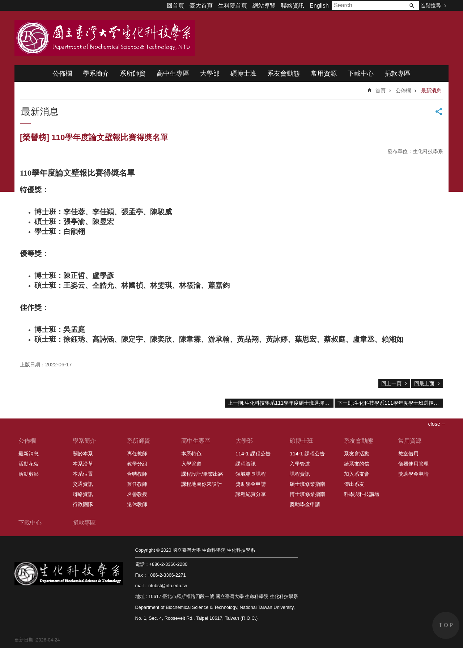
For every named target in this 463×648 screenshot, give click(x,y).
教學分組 (137, 464)
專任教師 (137, 453)
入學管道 (191, 464)
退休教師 (137, 504)
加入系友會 (356, 474)
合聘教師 (137, 474)
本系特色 (191, 453)
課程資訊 (245, 464)
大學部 (210, 73)
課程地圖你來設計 (201, 484)
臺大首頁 (201, 6)
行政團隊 (83, 504)
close (434, 424)
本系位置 (83, 474)
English (319, 6)
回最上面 (424, 383)
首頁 (380, 90)
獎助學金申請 (250, 484)
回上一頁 (391, 383)
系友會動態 (283, 73)
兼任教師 (137, 484)
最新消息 (431, 90)
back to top (445, 625)
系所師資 (133, 73)
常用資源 (324, 73)
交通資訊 (83, 484)
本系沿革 (83, 464)
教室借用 (408, 453)
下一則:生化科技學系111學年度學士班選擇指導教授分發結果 (390, 403)
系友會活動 (356, 453)
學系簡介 (96, 73)
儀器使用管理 (413, 464)
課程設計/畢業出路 (202, 474)
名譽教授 (137, 494)
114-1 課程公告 (253, 453)
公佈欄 (62, 73)
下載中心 (361, 73)
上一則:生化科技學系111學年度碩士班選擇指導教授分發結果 (281, 403)
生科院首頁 (232, 6)
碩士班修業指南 (307, 484)
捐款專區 (398, 73)
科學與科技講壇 (361, 494)
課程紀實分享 (250, 494)
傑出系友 (354, 484)
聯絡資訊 (292, 6)
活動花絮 (28, 464)
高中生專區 (173, 73)
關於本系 (83, 453)
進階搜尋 (431, 5)
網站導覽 (264, 6)
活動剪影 (28, 474)
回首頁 (175, 6)
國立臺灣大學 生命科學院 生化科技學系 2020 (104, 38)
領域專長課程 (250, 474)
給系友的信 (356, 464)
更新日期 (23, 640)
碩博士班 (243, 73)
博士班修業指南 (307, 494)
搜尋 (411, 5)
